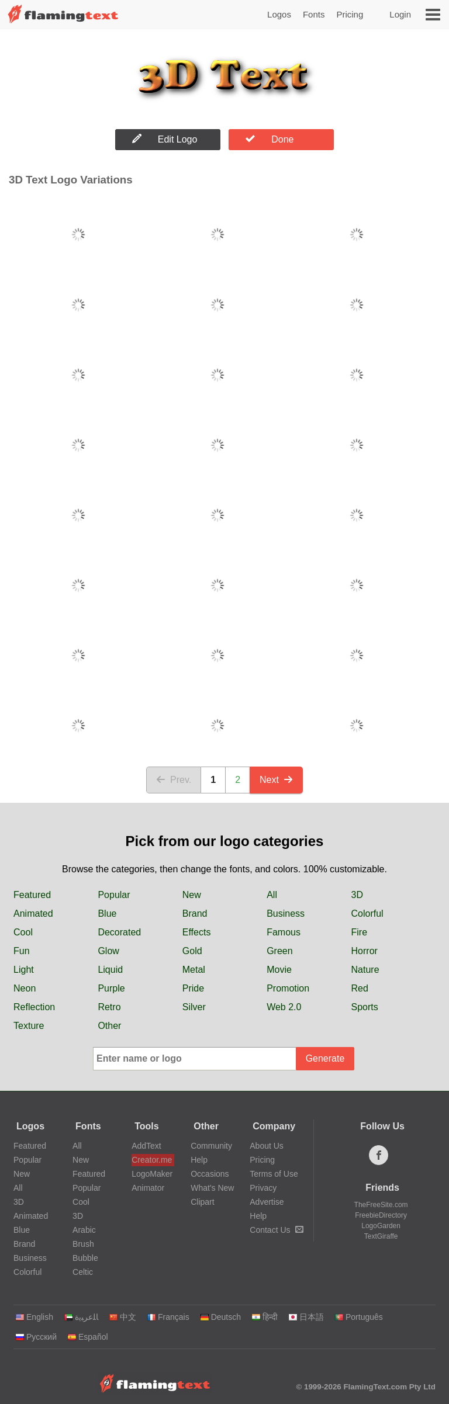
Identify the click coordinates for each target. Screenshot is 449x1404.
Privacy (263, 1187)
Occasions (210, 1173)
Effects (196, 932)
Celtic (82, 1272)
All (272, 895)
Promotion (288, 988)
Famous (284, 932)
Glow (108, 951)
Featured (32, 895)
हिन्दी (264, 1317)
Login (400, 14)
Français (168, 1317)
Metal (193, 970)
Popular (114, 895)
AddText (146, 1145)
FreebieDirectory (381, 1215)
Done (269, 139)
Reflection (34, 1007)
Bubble (85, 1258)
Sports (364, 1007)
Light (23, 970)
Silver (194, 1007)
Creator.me (152, 1159)
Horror (364, 951)
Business (286, 913)
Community (211, 1145)
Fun (21, 951)
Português (358, 1317)
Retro (109, 1007)
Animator (148, 1187)
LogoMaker (152, 1173)
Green (279, 951)
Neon (24, 988)
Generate (325, 1058)
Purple (111, 988)
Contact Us (276, 1230)
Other (109, 1026)
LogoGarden (380, 1226)
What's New (212, 1187)
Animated (33, 913)
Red (359, 988)
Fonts (314, 14)
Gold (192, 951)
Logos (279, 14)
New (191, 895)
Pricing (349, 14)
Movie (279, 970)
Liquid (110, 970)
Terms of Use (274, 1173)
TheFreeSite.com (381, 1205)
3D (357, 895)
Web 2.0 (284, 1007)
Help (199, 1159)
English (34, 1317)
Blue (107, 913)
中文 (122, 1317)
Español (87, 1336)
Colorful (367, 913)
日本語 (306, 1317)
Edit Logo (165, 139)
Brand (195, 913)
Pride (193, 988)
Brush (83, 1244)
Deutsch (220, 1317)
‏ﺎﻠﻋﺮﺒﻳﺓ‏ (81, 1317)
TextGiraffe (381, 1236)
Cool (23, 932)
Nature (365, 970)
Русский (36, 1336)
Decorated (119, 932)
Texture (28, 1026)
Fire (359, 932)
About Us (267, 1145)
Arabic (84, 1230)
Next (276, 780)
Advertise (267, 1202)
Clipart (202, 1202)
